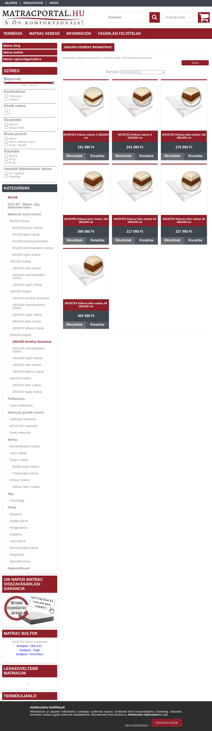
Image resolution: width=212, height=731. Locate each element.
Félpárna (16, 514)
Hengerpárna (18, 527)
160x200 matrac (20, 291)
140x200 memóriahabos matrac (28, 276)
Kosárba (97, 156)
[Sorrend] (142, 72)
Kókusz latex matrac (26, 486)
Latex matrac (18, 453)
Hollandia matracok (23, 419)
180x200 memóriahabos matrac (28, 350)
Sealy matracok (20, 432)
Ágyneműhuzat (18, 568)
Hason (12, 138)
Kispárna (16, 534)
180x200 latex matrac (26, 365)
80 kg (12, 162)
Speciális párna (20, 561)
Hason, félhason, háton (22, 141)
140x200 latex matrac (26, 268)
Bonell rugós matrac (25, 466)
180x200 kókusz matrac (28, 371)
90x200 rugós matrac (26, 254)
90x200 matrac (20, 221)
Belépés (11, 3)
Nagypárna (17, 554)
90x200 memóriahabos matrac (32, 248)
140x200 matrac (20, 261)
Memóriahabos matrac (25, 446)
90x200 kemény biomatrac (30, 241)
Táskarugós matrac (25, 473)
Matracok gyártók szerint (25, 412)
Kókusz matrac (20, 480)
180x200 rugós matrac (27, 358)
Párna (12, 507)
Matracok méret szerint (24, 214)
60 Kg (12, 159)
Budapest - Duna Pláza (29, 654)
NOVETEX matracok (23, 426)
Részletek (75, 156)
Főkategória (69, 57)
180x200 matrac (20, 335)
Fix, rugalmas (16, 173)
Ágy (10, 493)
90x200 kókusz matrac (27, 227)
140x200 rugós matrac (27, 284)
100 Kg (13, 156)
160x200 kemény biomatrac (31, 298)
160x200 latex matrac (26, 321)
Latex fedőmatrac (21, 405)
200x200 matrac (20, 378)
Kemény (13, 99)
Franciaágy (17, 500)
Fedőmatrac (16, 398)
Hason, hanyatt (17, 145)
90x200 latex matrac (26, 234)
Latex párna (18, 541)
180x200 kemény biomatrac (32, 341)
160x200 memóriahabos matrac (28, 306)
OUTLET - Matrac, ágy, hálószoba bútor (24, 206)
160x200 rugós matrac (27, 314)
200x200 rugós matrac (27, 392)
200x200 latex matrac (26, 385)
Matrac (12, 439)
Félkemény (15, 96)
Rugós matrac (19, 460)
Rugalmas (14, 176)
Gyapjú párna (19, 521)
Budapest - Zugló (30, 650)
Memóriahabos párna (24, 548)
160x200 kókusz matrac (28, 328)
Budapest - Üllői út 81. (29, 646)
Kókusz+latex (16, 127)
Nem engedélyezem (136, 725)
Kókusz (13, 124)
